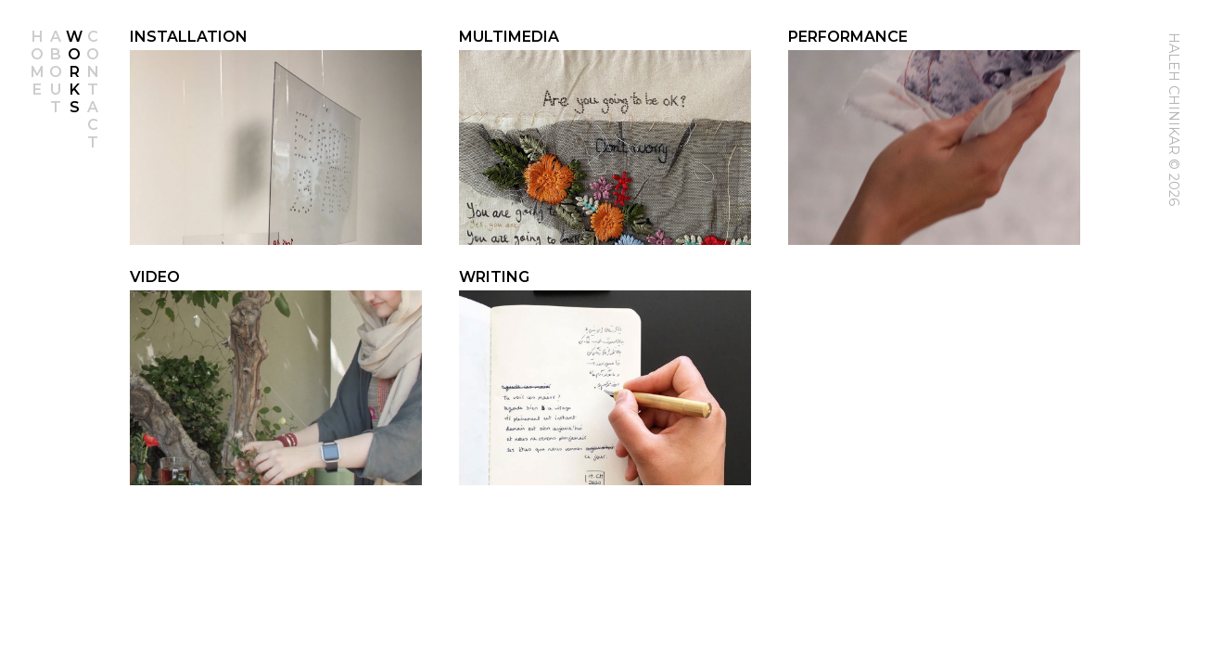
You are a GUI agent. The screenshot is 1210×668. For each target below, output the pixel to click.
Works (74, 72)
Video (155, 277)
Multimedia (509, 36)
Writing (494, 277)
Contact (92, 89)
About (55, 72)
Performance (848, 36)
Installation (189, 36)
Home (38, 63)
